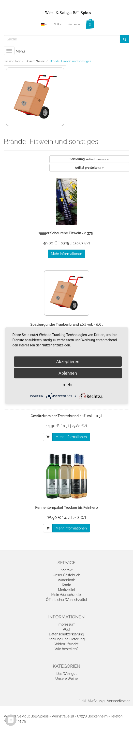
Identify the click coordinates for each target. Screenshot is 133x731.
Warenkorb (66, 580)
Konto (66, 585)
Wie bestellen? (66, 649)
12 (89, 168)
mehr (68, 384)
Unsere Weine (66, 678)
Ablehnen (68, 372)
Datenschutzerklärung (66, 634)
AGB (66, 629)
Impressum (66, 624)
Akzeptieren (67, 361)
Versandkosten (119, 701)
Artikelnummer (89, 159)
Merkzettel (66, 590)
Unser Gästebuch (66, 575)
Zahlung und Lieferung (66, 639)
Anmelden (74, 24)
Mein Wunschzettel (66, 595)
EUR (57, 24)
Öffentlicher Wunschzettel (66, 600)
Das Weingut (66, 674)
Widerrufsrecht (67, 644)
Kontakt (66, 570)
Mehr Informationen (66, 254)
